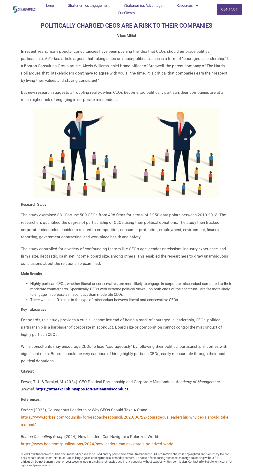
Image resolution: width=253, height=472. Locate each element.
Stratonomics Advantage (142, 5)
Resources (187, 5)
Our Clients (125, 13)
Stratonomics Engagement (88, 5)
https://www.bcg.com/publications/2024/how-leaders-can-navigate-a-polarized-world (97, 444)
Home (48, 5)
